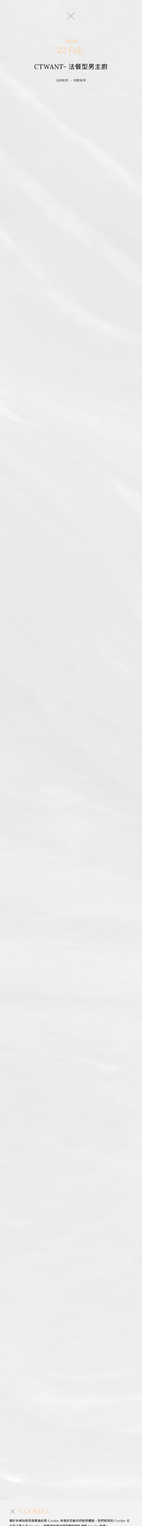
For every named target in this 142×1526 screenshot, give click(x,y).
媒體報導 (80, 80)
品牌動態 (62, 80)
